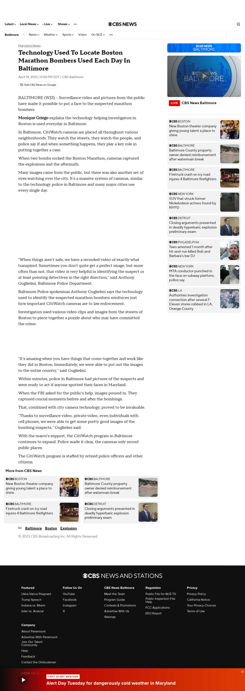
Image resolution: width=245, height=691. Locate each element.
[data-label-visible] (241, 671)
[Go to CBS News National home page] (122, 24)
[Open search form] (238, 24)
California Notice (198, 599)
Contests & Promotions (120, 605)
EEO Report (153, 613)
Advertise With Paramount (39, 637)
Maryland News (29, 45)
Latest (10, 24)
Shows (64, 24)
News (34, 35)
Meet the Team (114, 594)
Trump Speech (31, 599)
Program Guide (114, 599)
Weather (51, 35)
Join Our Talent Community (31, 643)
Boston (51, 528)
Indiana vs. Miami (33, 605)
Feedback (28, 656)
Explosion (68, 528)
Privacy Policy (196, 594)
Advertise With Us (116, 611)
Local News (29, 24)
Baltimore (12, 35)
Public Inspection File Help (160, 600)
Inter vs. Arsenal (32, 611)
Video (82, 35)
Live (48, 24)
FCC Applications (157, 607)
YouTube (69, 594)
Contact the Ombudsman (38, 662)
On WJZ (98, 35)
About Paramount (33, 631)
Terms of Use (196, 611)
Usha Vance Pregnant (36, 594)
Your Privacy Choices (201, 605)
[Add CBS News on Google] (38, 85)
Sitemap (110, 617)
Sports (68, 35)
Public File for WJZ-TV (160, 594)
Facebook (70, 599)
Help (24, 650)
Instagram (69, 605)
